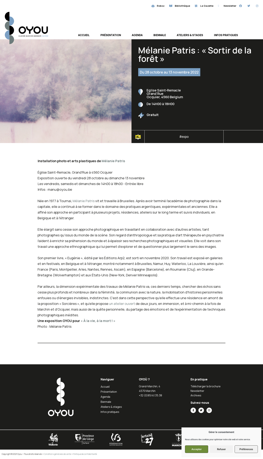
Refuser (221, 449)
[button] (243, 138)
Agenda (137, 35)
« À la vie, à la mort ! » (98, 321)
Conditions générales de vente (57, 454)
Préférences (246, 449)
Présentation (110, 35)
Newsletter (197, 391)
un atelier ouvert (122, 304)
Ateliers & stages (190, 35)
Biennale (159, 35)
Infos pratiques (226, 35)
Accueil (84, 35)
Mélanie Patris (113, 161)
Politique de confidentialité (85, 454)
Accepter (197, 449)
